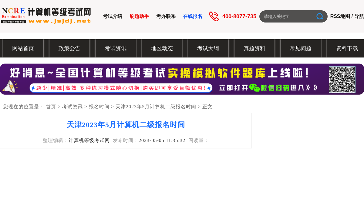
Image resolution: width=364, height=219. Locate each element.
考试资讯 (72, 106)
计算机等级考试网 (89, 140)
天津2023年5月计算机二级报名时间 (156, 106)
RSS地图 (340, 16)
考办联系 (166, 16)
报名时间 (99, 106)
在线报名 (192, 16)
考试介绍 (112, 16)
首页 (51, 106)
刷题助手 (139, 16)
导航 (359, 16)
